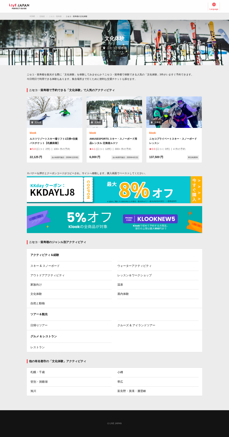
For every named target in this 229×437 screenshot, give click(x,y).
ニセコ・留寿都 (55, 16)
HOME (32, 16)
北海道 (42, 16)
